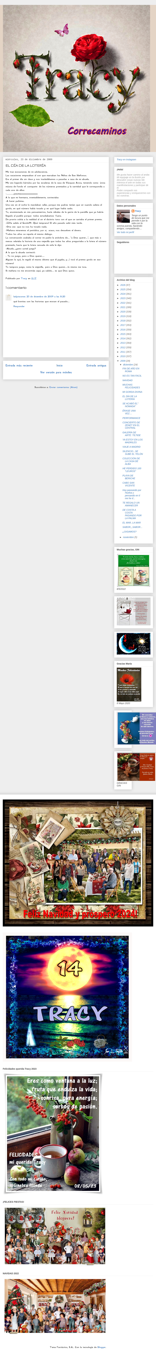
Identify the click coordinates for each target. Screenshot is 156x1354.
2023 (123, 298)
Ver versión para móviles (56, 372)
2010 (123, 356)
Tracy (138, 211)
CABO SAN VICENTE (128, 484)
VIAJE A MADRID (131, 447)
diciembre (128, 364)
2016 (123, 329)
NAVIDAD (127, 380)
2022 (123, 303)
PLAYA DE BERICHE (128, 477)
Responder (19, 306)
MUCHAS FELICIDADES (131, 386)
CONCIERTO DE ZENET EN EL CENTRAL (131, 425)
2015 (123, 334)
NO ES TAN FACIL (132, 375)
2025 (123, 289)
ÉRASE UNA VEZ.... (129, 412)
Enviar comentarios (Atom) (63, 387)
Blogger (101, 1347)
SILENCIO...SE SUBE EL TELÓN (132, 452)
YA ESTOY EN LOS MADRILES (132, 441)
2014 (123, 338)
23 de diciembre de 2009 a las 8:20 (45, 296)
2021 (123, 307)
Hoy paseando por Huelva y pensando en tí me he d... (131, 494)
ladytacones (19, 296)
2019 (123, 316)
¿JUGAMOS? (129, 531)
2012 (123, 347)
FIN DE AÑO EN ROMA (130, 370)
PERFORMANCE (131, 418)
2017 (123, 325)
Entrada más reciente (19, 365)
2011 (123, 352)
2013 (123, 343)
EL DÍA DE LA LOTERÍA (129, 397)
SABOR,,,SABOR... (132, 527)
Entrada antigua (96, 365)
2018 (123, 320)
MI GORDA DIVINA (132, 392)
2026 (123, 285)
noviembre (128, 537)
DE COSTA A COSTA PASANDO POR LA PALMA (132, 514)
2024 (123, 294)
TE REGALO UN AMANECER (130, 504)
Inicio (59, 365)
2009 (123, 361)
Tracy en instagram (126, 159)
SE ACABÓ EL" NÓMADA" (130, 405)
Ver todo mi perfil (125, 232)
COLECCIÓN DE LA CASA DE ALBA (131, 461)
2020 (123, 311)
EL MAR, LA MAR (131, 522)
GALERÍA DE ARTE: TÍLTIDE (131, 434)
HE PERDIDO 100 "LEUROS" (131, 469)
